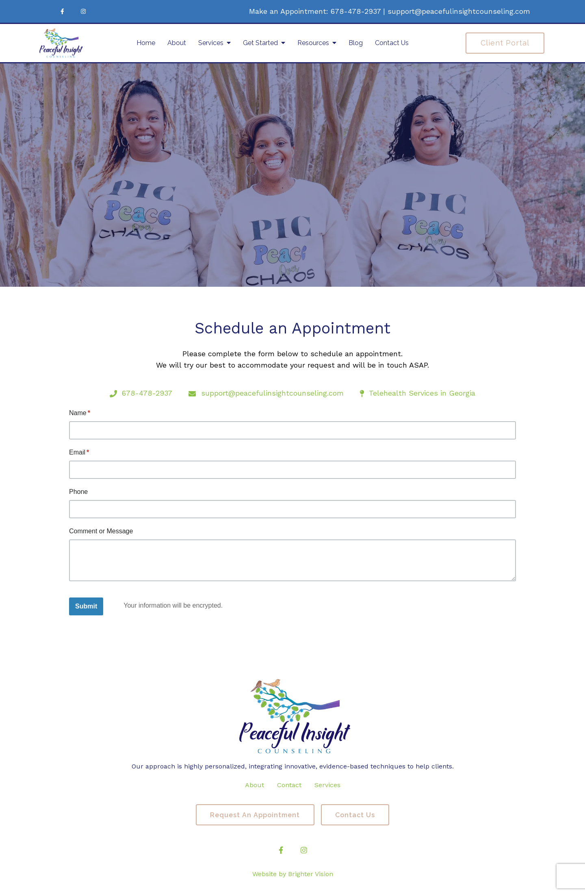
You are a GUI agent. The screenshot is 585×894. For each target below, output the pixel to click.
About (176, 43)
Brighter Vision (310, 874)
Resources (313, 43)
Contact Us (392, 43)
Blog (356, 43)
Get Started (260, 43)
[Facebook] (62, 11)
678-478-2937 (356, 11)
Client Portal (505, 43)
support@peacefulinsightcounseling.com (459, 11)
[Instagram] (83, 11)
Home (145, 43)
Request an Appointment (254, 815)
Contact (289, 785)
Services (210, 43)
